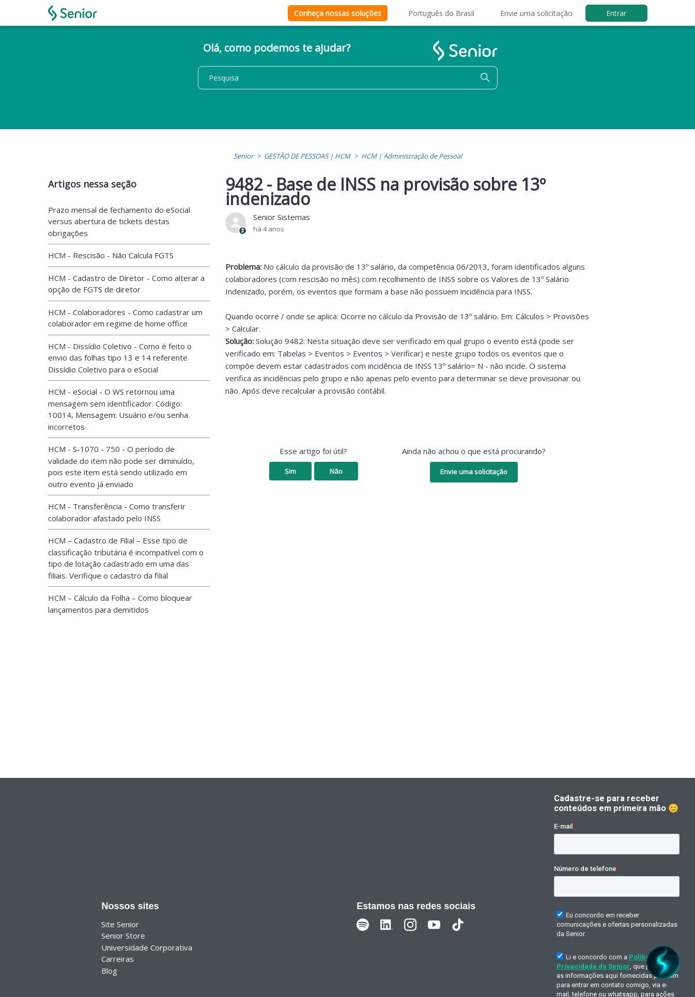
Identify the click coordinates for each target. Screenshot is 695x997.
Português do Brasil (441, 13)
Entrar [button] (616, 13)
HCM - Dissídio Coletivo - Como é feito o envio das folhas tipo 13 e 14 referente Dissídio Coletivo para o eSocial (120, 358)
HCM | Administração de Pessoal (411, 156)
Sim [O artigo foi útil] (290, 471)
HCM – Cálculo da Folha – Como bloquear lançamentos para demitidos (120, 604)
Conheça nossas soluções (337, 13)
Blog (109, 970)
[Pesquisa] (348, 77)
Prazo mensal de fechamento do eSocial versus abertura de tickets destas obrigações (119, 221)
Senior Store (123, 935)
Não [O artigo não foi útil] (336, 471)
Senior (243, 156)
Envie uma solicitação (536, 13)
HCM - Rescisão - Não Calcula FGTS (111, 255)
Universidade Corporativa (146, 947)
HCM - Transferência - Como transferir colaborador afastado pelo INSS (117, 512)
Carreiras (117, 959)
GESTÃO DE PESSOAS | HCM (307, 156)
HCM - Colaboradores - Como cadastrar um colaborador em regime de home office (125, 318)
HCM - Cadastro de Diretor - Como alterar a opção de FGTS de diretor (126, 284)
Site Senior (120, 924)
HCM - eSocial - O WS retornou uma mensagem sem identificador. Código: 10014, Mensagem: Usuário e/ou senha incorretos (118, 409)
